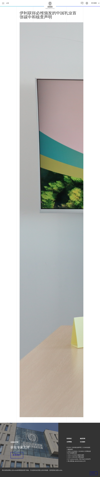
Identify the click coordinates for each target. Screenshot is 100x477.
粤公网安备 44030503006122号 (77, 461)
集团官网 (82, 438)
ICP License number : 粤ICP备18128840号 (79, 459)
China (50, 5)
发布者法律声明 (76, 447)
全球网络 (69, 442)
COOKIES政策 (86, 447)
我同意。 (93, 473)
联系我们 (17, 455)
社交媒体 (82, 442)
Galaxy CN (86, 3)
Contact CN (82, 3)
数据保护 (70, 449)
